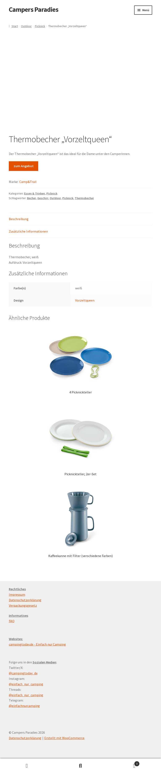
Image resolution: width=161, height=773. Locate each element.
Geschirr (42, 198)
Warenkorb (123, 762)
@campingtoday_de (23, 673)
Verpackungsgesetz (23, 605)
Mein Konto (27, 766)
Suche (80, 766)
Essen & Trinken (34, 193)
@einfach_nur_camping (26, 684)
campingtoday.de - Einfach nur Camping (37, 644)
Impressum (17, 594)
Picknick (40, 26)
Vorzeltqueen (84, 300)
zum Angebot (24, 166)
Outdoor (26, 26)
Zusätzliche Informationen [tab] (28, 231)
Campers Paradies (33, 9)
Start (15, 26)
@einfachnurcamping (24, 706)
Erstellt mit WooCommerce (64, 738)
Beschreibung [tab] (19, 219)
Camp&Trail (28, 182)
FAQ (11, 621)
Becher (31, 198)
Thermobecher (84, 198)
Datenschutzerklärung (25, 600)
